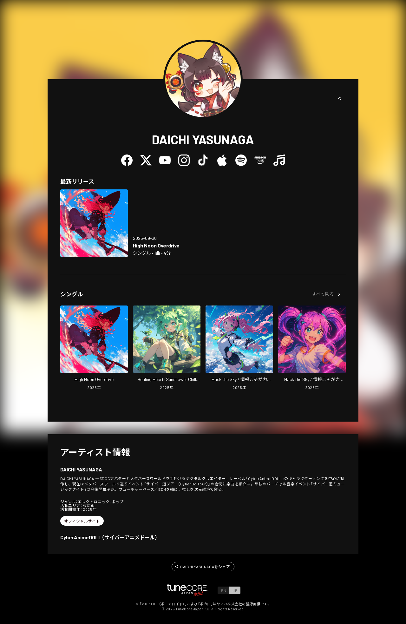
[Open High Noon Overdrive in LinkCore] (94, 223)
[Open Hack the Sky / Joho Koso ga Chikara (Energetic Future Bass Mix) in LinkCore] (312, 348)
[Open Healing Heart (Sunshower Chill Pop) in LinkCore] (166, 348)
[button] (339, 98)
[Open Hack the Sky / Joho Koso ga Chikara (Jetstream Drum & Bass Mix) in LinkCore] (239, 348)
